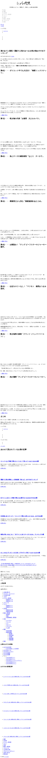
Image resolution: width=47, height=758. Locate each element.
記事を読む (3, 468)
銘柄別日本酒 (9, 611)
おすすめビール (7, 650)
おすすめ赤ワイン (10, 657)
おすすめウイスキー (8, 651)
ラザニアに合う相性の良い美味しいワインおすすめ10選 (17, 702)
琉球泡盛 (11, 635)
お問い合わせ (6, 752)
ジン (7, 623)
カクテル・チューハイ (9, 593)
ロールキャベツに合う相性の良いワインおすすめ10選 (16, 710)
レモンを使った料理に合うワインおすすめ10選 (15, 693)
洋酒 (4, 17)
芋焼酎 (10, 636)
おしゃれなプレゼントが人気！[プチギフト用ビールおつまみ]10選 (20, 552)
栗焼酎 (10, 633)
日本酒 (5, 12)
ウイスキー (9, 620)
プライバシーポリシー (9, 751)
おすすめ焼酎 (6, 654)
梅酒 (7, 616)
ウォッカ (8, 621)
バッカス (3, 446)
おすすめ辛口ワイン (11, 663)
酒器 (4, 21)
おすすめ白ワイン (10, 659)
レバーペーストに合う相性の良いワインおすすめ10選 (16, 676)
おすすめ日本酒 (7, 647)
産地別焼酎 (9, 630)
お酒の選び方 (6, 592)
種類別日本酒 (9, 610)
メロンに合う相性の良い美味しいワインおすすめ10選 (16, 736)
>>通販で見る (4, 115)
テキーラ (8, 624)
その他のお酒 (6, 595)
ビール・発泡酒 (7, 14)
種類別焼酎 (9, 632)
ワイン (5, 15)
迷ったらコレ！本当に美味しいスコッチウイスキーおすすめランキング (18, 565)
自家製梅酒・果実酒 (11, 617)
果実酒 (8, 614)
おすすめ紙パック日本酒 (12, 648)
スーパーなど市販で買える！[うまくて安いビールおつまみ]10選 (20, 461)
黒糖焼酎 (11, 639)
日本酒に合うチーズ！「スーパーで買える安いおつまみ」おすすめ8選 (21, 516)
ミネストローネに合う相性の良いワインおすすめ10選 (16, 728)
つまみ (12, 56)
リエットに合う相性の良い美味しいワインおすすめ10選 (17, 719)
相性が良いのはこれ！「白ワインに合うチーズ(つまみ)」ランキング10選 (22, 534)
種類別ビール (9, 601)
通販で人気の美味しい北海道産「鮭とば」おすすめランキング (19, 479)
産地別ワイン (9, 605)
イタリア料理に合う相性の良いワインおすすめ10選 (16, 685)
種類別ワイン (9, 607)
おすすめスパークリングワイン (14, 660)
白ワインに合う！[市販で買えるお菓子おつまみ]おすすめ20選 (19, 498)
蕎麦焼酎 (11, 638)
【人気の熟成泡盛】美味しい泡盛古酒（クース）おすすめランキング (18, 563)
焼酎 (4, 11)
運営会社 (5, 754)
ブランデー (9, 626)
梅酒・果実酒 (6, 18)
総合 (4, 9)
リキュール (6, 20)
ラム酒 (8, 627)
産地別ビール (9, 599)
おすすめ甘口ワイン (11, 662)
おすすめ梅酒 (6, 653)
